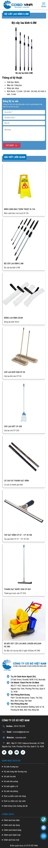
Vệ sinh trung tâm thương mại (15, 771)
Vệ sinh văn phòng (11, 791)
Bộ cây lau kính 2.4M (13, 263)
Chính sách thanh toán (12, 835)
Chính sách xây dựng (12, 825)
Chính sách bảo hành (12, 820)
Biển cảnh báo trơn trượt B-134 (19, 209)
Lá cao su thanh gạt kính (16, 480)
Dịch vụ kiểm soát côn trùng (15, 796)
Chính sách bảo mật (11, 840)
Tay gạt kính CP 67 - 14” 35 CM (18, 535)
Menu (43, 5)
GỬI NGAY (11, 145)
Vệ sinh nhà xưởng (11, 781)
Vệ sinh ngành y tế (11, 786)
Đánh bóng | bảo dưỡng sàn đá (15, 806)
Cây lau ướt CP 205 (13, 426)
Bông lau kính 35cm (13, 318)
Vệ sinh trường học (11, 766)
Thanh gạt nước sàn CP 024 (17, 589)
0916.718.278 (19, 726)
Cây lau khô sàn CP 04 (14, 372)
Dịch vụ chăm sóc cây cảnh (15, 801)
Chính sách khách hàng (12, 830)
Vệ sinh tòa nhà (10, 776)
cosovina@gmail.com (21, 732)
